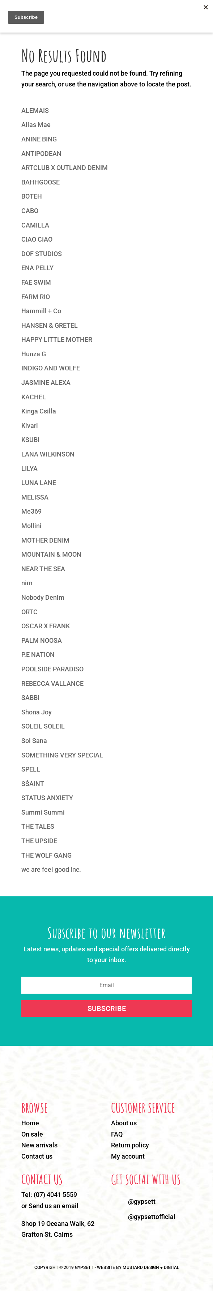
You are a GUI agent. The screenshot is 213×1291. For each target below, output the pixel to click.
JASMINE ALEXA (46, 382)
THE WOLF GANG (46, 855)
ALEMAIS (35, 110)
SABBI (30, 697)
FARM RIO (35, 297)
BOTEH (31, 196)
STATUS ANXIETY (47, 798)
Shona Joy (36, 712)
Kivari (29, 425)
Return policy (130, 1145)
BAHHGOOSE (40, 182)
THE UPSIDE (39, 841)
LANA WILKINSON (47, 454)
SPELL (30, 769)
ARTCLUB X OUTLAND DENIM (64, 167)
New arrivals (39, 1145)
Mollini (31, 526)
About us (124, 1123)
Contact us (36, 1156)
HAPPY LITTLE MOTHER (56, 339)
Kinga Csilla (38, 411)
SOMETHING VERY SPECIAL (62, 755)
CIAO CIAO (36, 239)
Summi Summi (43, 812)
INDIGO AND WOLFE (50, 368)
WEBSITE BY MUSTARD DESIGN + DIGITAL (138, 1267)
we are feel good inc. (51, 869)
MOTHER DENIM (45, 540)
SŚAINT (32, 783)
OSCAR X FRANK (45, 626)
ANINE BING (39, 139)
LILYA (29, 468)
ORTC (29, 612)
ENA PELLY (37, 268)
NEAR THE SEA (43, 569)
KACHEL (33, 397)
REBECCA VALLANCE (52, 683)
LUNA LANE (38, 483)
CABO (29, 211)
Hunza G (33, 354)
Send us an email (53, 1206)
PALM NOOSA (41, 640)
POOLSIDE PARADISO (52, 669)
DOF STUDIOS (41, 254)
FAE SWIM (36, 282)
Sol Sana (34, 740)
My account (128, 1156)
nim (27, 583)
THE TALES (37, 826)
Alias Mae (36, 124)
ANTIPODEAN (41, 153)
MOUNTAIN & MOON (51, 554)
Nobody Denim (42, 597)
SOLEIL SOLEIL (43, 726)
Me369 (31, 511)
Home (30, 1123)
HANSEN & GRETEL (49, 325)
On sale (32, 1134)
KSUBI (30, 439)
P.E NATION (38, 654)
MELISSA (34, 497)
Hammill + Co (41, 311)
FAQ (117, 1134)
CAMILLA (35, 225)
